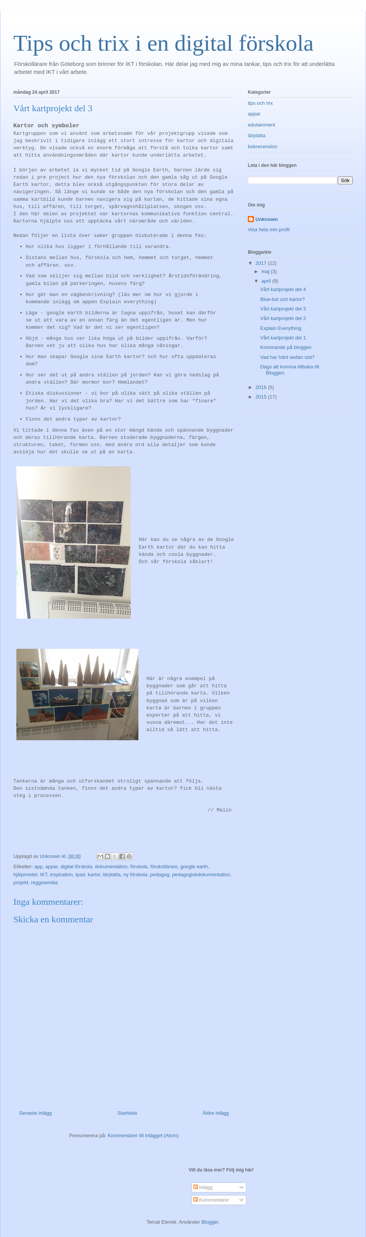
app (38, 866)
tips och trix (260, 103)
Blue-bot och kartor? (282, 299)
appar (51, 866)
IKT (43, 874)
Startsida (127, 1113)
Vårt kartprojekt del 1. (283, 338)
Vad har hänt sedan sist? (287, 357)
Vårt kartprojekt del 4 (283, 289)
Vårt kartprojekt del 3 (283, 309)
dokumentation (111, 866)
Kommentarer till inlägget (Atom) (143, 1135)
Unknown (266, 219)
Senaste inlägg (35, 1113)
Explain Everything (280, 328)
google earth (194, 866)
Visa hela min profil (269, 229)
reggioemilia (44, 882)
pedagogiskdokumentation (201, 874)
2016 (261, 387)
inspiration (61, 874)
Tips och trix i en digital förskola (163, 43)
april (267, 281)
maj (266, 271)
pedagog (160, 874)
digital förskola (76, 866)
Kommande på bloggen (285, 347)
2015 (261, 397)
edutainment (261, 125)
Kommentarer (211, 1200)
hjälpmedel (25, 874)
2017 (261, 263)
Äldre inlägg (215, 1113)
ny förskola (135, 874)
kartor (94, 874)
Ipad (80, 874)
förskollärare (164, 866)
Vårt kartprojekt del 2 (283, 318)
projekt (20, 882)
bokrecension (262, 146)
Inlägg (203, 1187)
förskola (139, 866)
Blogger (209, 1222)
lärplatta (111, 874)
